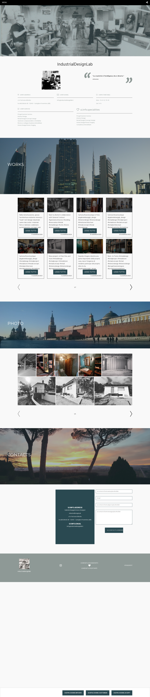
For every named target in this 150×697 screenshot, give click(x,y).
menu (4, 2)
